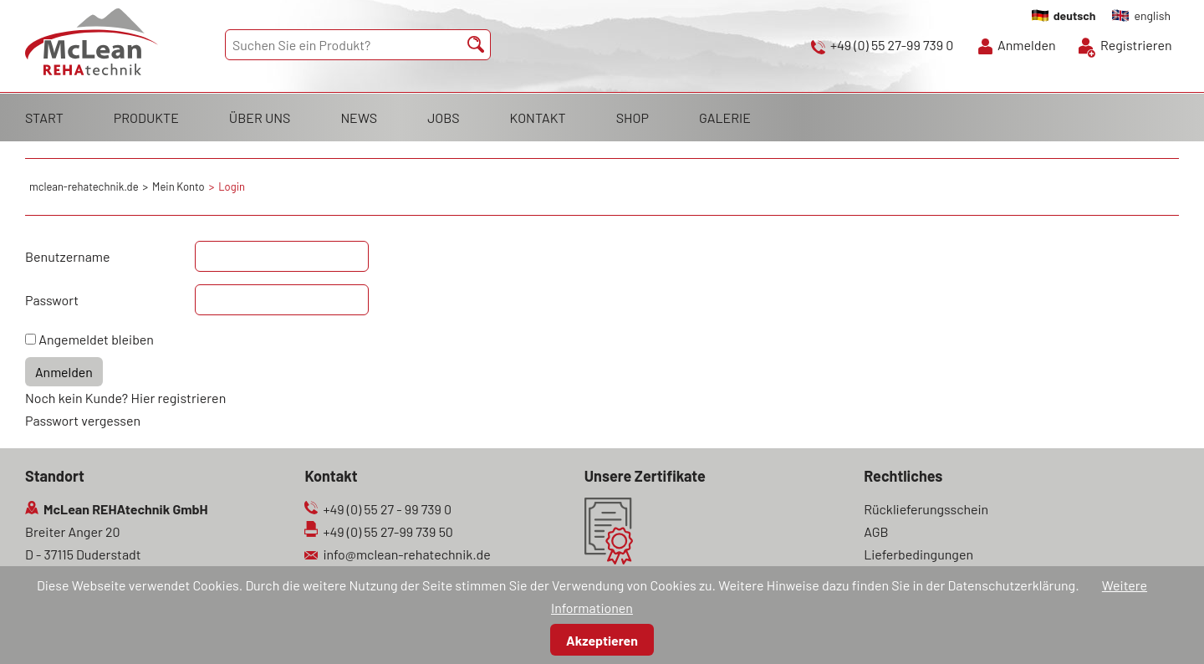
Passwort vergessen (82, 420)
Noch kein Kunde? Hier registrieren (125, 398)
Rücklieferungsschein (926, 509)
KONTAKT (538, 117)
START (44, 117)
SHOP (632, 117)
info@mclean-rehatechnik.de (406, 554)
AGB (876, 531)
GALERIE (725, 117)
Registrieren (1136, 45)
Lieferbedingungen (918, 554)
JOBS (443, 117)
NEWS (358, 117)
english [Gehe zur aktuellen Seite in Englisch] (1152, 15)
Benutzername (67, 256)
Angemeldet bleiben (96, 339)
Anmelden (1026, 45)
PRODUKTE (146, 117)
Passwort (52, 300)
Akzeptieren (602, 640)
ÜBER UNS (260, 117)
